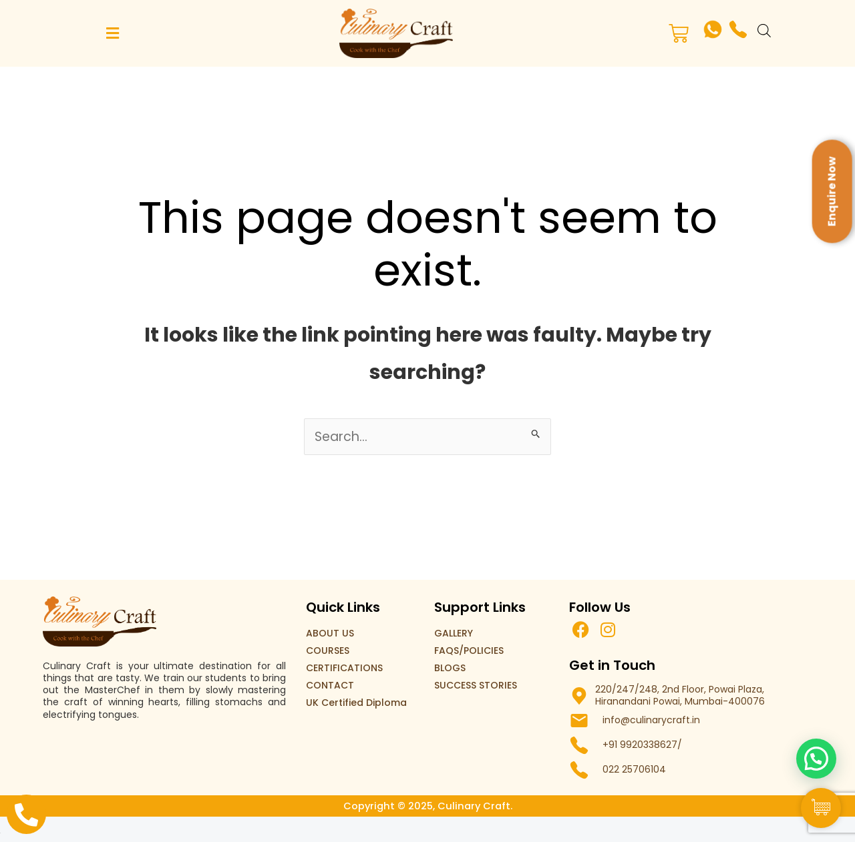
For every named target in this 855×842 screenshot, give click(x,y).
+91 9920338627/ (642, 745)
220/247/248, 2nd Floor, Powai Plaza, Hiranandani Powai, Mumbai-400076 (680, 696)
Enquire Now (832, 191)
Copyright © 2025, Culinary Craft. (427, 806)
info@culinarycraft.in (651, 720)
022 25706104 (634, 770)
